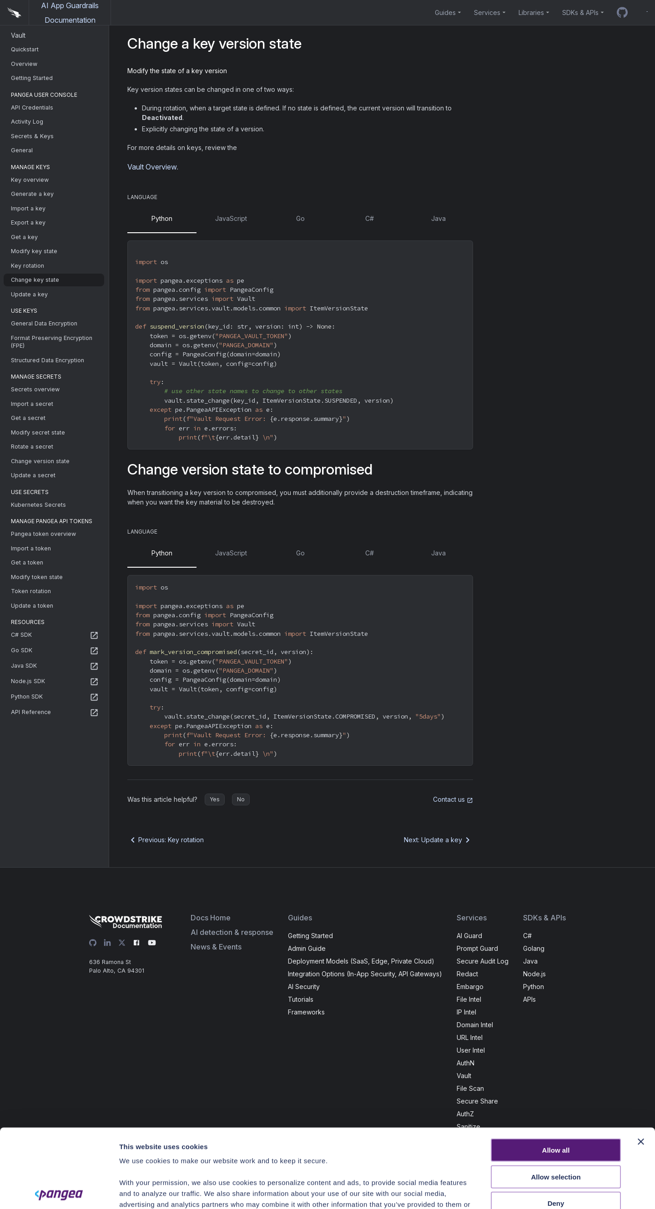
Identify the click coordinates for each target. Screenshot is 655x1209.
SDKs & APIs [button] (580, 12)
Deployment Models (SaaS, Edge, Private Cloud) (361, 961)
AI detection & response (232, 932)
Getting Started (310, 935)
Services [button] (487, 12)
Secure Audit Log (483, 961)
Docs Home (211, 917)
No (241, 799)
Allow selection (555, 1095)
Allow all (556, 1069)
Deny (556, 1122)
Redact (467, 974)
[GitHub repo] (622, 12)
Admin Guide (307, 948)
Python (533, 986)
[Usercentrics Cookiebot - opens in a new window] (59, 1191)
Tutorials (300, 999)
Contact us (453, 799)
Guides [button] (445, 12)
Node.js (534, 974)
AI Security (304, 986)
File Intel (469, 999)
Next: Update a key (438, 839)
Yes (215, 799)
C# (527, 935)
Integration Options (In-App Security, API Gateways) (365, 974)
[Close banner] (641, 1060)
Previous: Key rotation (165, 839)
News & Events (216, 946)
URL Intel (470, 1037)
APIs (529, 999)
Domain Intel (475, 1025)
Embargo (470, 986)
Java (530, 961)
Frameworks (306, 1012)
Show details (502, 1191)
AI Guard (469, 935)
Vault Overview (151, 166)
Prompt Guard (477, 948)
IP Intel (466, 1012)
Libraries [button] (531, 12)
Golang (533, 948)
